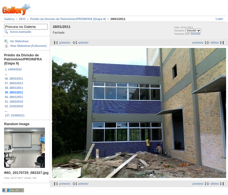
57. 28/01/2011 (14, 83)
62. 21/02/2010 (14, 106)
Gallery (9, 19)
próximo (198, 42)
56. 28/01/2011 (14, 78)
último (215, 42)
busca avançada (20, 31)
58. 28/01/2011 (14, 87)
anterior (83, 42)
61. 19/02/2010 (14, 101)
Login (219, 18)
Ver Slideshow (19, 41)
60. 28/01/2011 (14, 97)
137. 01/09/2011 (14, 115)
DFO (22, 19)
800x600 (195, 33)
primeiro (64, 42)
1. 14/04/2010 (13, 69)
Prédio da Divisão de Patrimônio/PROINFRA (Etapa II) (68, 19)
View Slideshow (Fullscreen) (28, 45)
